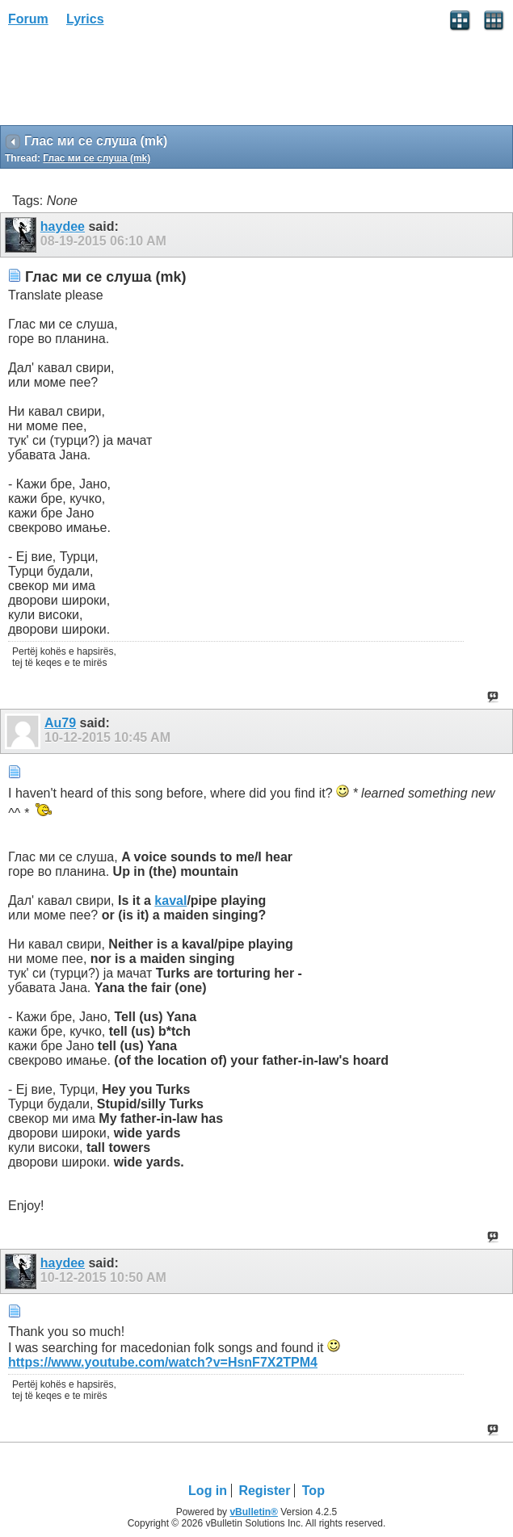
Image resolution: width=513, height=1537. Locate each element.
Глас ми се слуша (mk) (96, 158)
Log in (207, 1490)
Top (313, 1490)
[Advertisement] (129, 81)
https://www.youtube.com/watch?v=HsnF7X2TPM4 (162, 1362)
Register (264, 1490)
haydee (62, 226)
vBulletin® (253, 1512)
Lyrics (85, 19)
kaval (170, 900)
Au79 (60, 723)
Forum (28, 19)
